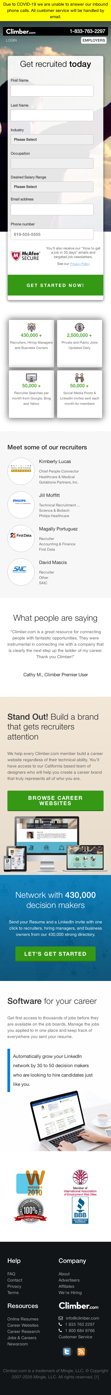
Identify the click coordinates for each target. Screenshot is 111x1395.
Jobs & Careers (21, 1337)
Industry (17, 130)
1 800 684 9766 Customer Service (77, 1333)
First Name (19, 80)
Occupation (20, 153)
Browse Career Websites (55, 800)
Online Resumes (22, 1319)
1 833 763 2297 (77, 1324)
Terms (13, 1292)
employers (94, 40)
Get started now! (56, 285)
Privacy (14, 1286)
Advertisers (69, 1280)
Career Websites (22, 1325)
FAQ (11, 1273)
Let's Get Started (55, 953)
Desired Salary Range (28, 177)
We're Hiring (70, 1292)
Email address (22, 199)
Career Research (23, 1331)
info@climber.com (79, 1318)
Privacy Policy (80, 264)
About (64, 1273)
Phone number (23, 224)
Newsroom (17, 1344)
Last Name (19, 105)
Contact (14, 1280)
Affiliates (66, 1286)
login (11, 40)
